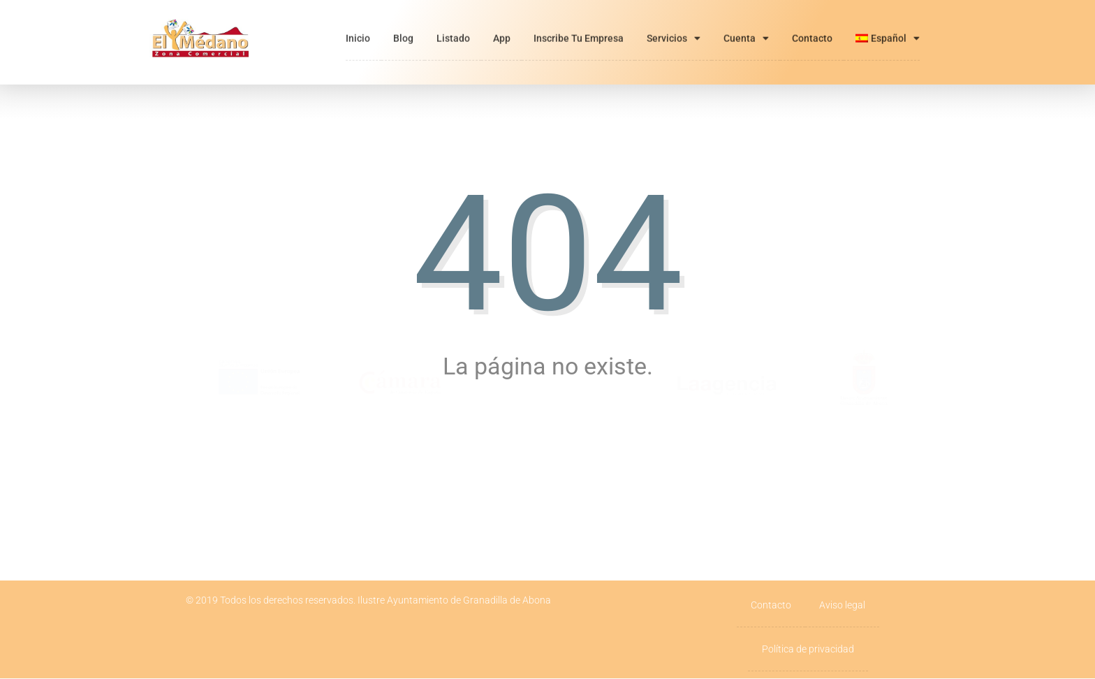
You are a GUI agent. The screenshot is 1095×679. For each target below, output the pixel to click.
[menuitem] (887, 25)
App (501, 25)
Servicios (673, 25)
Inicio (358, 25)
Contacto (812, 25)
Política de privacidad (808, 649)
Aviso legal (842, 605)
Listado (453, 25)
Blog (403, 25)
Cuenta (746, 25)
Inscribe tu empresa (579, 25)
